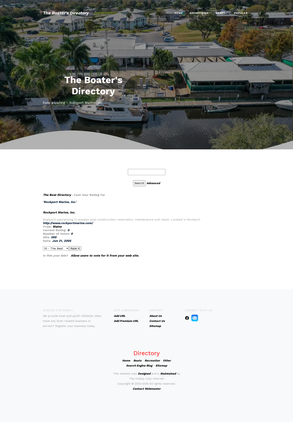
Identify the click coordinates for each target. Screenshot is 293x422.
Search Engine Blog (139, 365)
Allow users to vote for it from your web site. (105, 255)
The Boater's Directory (65, 13)
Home (178, 13)
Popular (240, 13)
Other (167, 360)
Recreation (152, 360)
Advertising (198, 13)
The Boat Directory (57, 195)
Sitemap (161, 365)
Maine (57, 226)
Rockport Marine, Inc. (59, 212)
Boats (137, 360)
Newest (221, 13)
